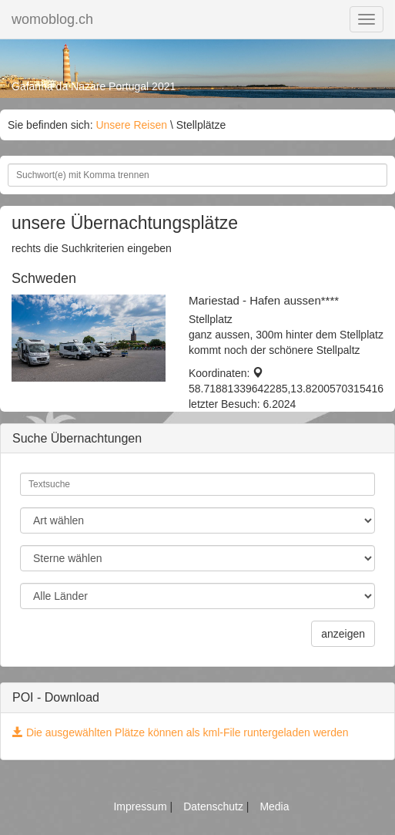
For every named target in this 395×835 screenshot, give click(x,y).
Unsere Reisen (131, 125)
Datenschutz (214, 806)
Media (274, 806)
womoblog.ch (52, 19)
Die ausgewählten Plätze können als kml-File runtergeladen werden (180, 732)
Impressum (141, 806)
